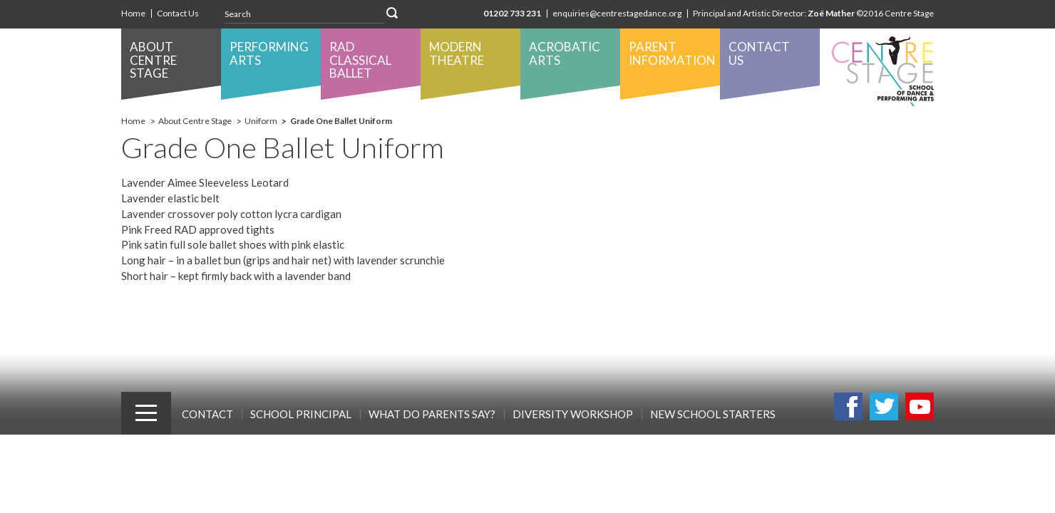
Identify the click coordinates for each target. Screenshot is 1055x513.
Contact (207, 414)
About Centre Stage (153, 60)
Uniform (261, 120)
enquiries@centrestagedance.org (616, 13)
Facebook (848, 406)
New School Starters (713, 414)
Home (133, 13)
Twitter (884, 406)
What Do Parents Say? (432, 414)
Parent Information (672, 53)
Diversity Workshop (573, 414)
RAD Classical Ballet (360, 60)
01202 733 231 (512, 13)
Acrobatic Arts (564, 53)
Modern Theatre (456, 53)
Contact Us (178, 13)
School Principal (300, 414)
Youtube (919, 406)
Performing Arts (269, 53)
